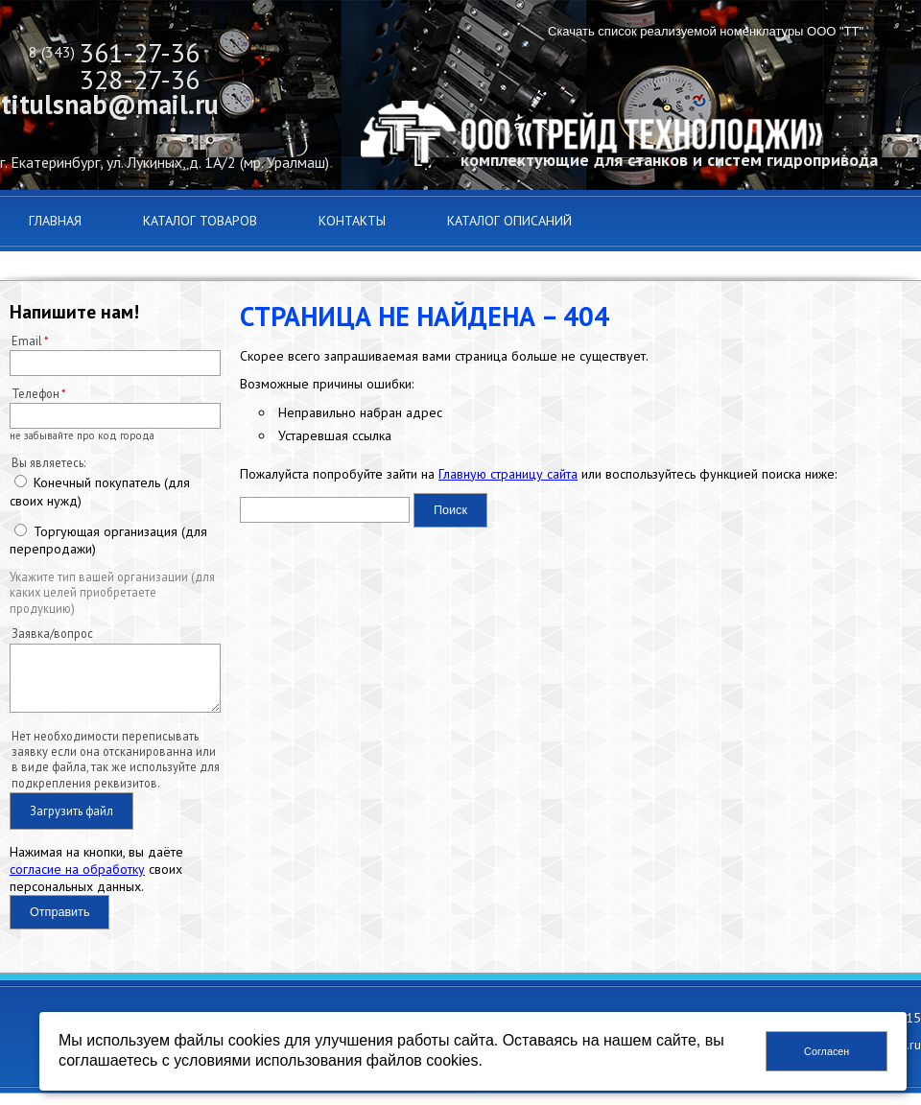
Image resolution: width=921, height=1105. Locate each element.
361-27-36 (140, 52)
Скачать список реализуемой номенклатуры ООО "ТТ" (705, 31)
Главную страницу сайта (508, 473)
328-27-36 (140, 79)
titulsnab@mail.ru (110, 104)
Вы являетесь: (48, 462)
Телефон (35, 393)
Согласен (826, 1051)
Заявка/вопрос (52, 633)
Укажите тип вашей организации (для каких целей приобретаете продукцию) (112, 592)
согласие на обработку (77, 880)
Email (27, 340)
